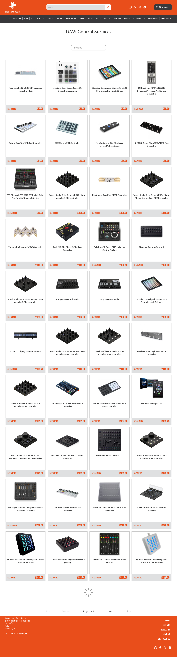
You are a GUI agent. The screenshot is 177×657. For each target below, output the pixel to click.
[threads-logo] (135, 7)
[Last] (129, 612)
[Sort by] (88, 47)
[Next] (111, 612)
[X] (140, 7)
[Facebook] (144, 7)
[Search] (108, 7)
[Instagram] (130, 7)
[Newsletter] (163, 7)
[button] (48, 612)
